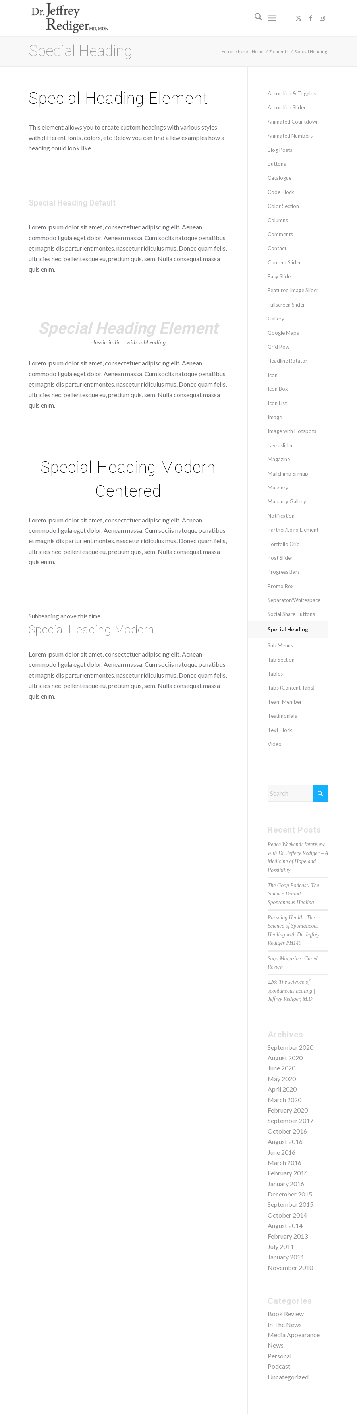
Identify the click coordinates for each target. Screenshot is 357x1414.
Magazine (279, 459)
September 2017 (290, 1120)
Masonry (278, 487)
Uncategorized (288, 1377)
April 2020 (282, 1089)
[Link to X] (299, 18)
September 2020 (290, 1047)
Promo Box (281, 586)
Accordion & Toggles (292, 93)
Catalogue (279, 178)
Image (275, 417)
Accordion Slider (287, 107)
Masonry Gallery (287, 501)
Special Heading (80, 51)
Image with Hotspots (292, 431)
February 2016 (288, 1173)
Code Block (281, 192)
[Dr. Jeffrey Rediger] (69, 18)
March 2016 (284, 1162)
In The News (285, 1324)
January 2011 (286, 1257)
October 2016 (287, 1131)
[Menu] (272, 18)
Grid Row (278, 347)
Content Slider (284, 262)
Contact (277, 248)
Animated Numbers (290, 135)
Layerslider (280, 445)
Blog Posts (280, 150)
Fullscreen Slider (286, 304)
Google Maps (283, 333)
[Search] (254, 18)
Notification (281, 516)
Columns (278, 220)
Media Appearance (294, 1334)
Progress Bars (284, 572)
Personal (279, 1356)
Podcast (279, 1366)
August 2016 (285, 1141)
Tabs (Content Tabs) (291, 687)
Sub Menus (280, 645)
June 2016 (281, 1152)
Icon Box (278, 389)
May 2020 (282, 1078)
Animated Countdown (293, 121)
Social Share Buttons (291, 614)
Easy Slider (280, 276)
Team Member (285, 702)
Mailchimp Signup (288, 473)
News (276, 1345)
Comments (280, 234)
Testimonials (282, 716)
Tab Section (281, 659)
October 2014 (287, 1215)
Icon (273, 375)
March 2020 (284, 1099)
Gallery (276, 318)
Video (275, 744)
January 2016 (286, 1183)
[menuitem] (254, 18)
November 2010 (290, 1267)
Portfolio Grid (284, 544)
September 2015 (290, 1204)
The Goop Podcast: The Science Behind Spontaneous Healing (293, 893)
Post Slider (280, 558)
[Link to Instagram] (322, 18)
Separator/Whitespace (294, 600)
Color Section (283, 206)
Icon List (277, 403)
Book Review (286, 1313)
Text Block (280, 730)
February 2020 (288, 1110)
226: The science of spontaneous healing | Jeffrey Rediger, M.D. (291, 990)
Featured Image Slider (293, 290)
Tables (275, 673)
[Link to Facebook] (310, 18)
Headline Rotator (287, 360)
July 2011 (281, 1246)
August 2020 (285, 1057)
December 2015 (290, 1194)
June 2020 (281, 1068)
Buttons (277, 164)
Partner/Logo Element (293, 529)
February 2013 (288, 1236)
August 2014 (285, 1225)
